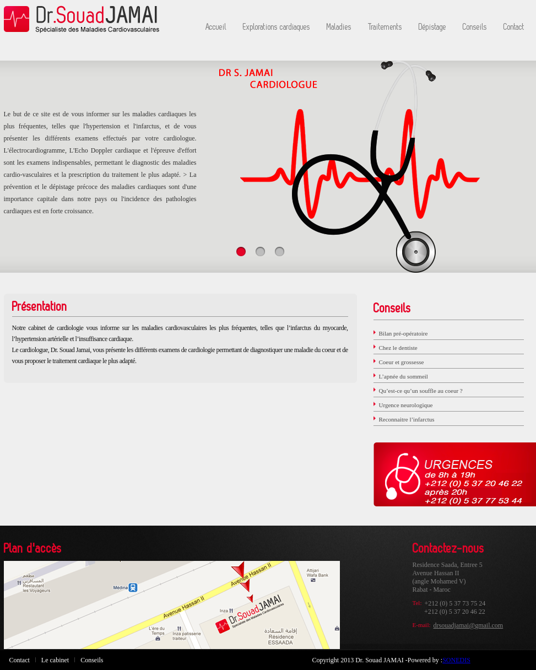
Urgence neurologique (406, 405)
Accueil (215, 27)
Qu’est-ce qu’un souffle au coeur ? (421, 390)
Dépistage (432, 27)
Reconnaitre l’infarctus (407, 419)
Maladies (339, 27)
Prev (46, 155)
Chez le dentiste (398, 347)
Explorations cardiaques (276, 27)
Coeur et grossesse (401, 362)
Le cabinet (55, 660)
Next (490, 155)
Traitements (385, 27)
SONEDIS (456, 660)
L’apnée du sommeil (403, 376)
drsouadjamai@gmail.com (468, 625)
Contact (513, 27)
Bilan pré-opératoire (403, 333)
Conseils (475, 27)
